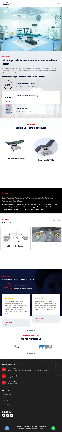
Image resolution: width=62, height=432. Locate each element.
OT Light (5, 400)
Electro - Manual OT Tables (45, 160)
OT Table (5, 397)
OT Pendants (6, 404)
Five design (40, 428)
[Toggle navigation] (58, 3)
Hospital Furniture (7, 394)
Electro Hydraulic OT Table (16, 158)
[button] (59, 220)
